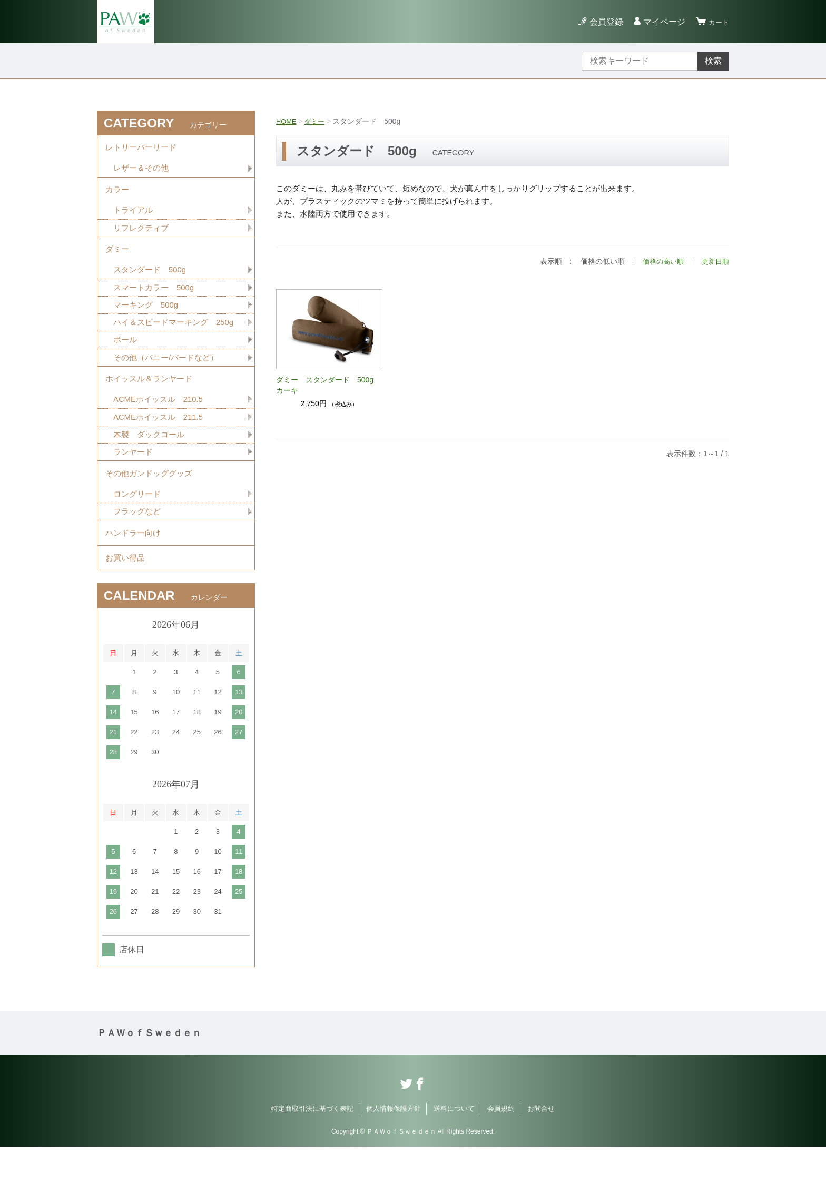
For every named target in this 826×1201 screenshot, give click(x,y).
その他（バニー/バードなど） (169, 389)
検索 (713, 60)
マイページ (659, 21)
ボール (126, 371)
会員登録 (601, 21)
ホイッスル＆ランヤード (151, 413)
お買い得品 (126, 609)
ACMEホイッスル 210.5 (161, 436)
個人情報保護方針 (393, 1163)
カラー (118, 196)
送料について (454, 1163)
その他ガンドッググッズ (151, 515)
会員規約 (501, 1163)
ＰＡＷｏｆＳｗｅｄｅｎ (149, 1087)
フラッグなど (138, 557)
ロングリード (138, 538)
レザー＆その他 (142, 172)
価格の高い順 (659, 261)
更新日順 (714, 261)
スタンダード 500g (152, 284)
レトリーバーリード (143, 149)
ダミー (317, 121)
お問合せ (541, 1163)
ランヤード (134, 491)
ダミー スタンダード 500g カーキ (328, 384)
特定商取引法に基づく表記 (312, 1163)
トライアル (134, 219)
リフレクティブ (142, 237)
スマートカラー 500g (156, 303)
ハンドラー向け (134, 580)
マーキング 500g (148, 321)
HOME (287, 121)
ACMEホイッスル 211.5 (161, 454)
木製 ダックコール (151, 473)
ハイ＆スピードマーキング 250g (175, 346)
